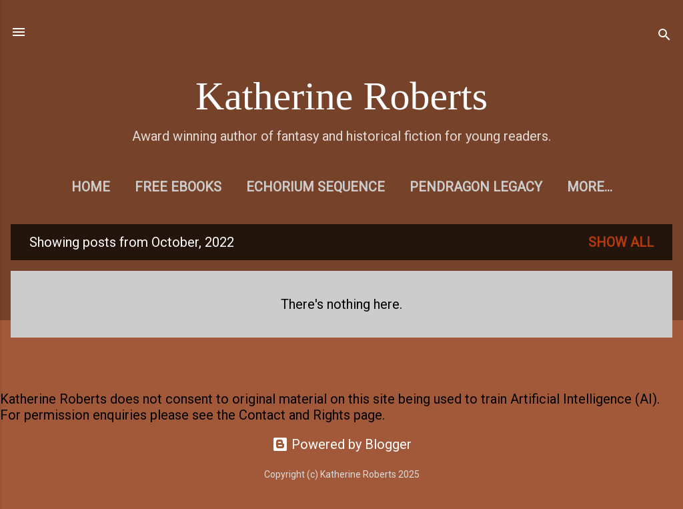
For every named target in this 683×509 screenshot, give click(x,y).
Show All (621, 242)
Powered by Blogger (342, 444)
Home (90, 187)
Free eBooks (178, 187)
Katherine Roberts (341, 96)
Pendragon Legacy (476, 187)
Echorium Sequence (315, 187)
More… (589, 187)
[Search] (664, 36)
